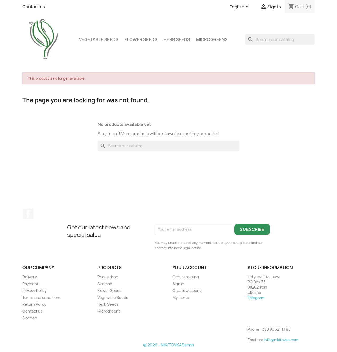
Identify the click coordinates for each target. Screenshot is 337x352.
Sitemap (29, 317)
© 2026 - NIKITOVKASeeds (168, 345)
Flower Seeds (141, 39)
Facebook (28, 214)
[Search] (280, 39)
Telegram (255, 297)
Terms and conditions (41, 297)
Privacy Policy (34, 290)
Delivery (29, 276)
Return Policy (34, 304)
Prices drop (107, 276)
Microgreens (212, 39)
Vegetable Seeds (98, 39)
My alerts (180, 297)
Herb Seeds (176, 39)
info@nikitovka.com (281, 339)
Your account (189, 267)
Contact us (33, 6)
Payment (30, 283)
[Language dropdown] (239, 7)
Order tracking (185, 276)
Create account (186, 290)
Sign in (178, 283)
